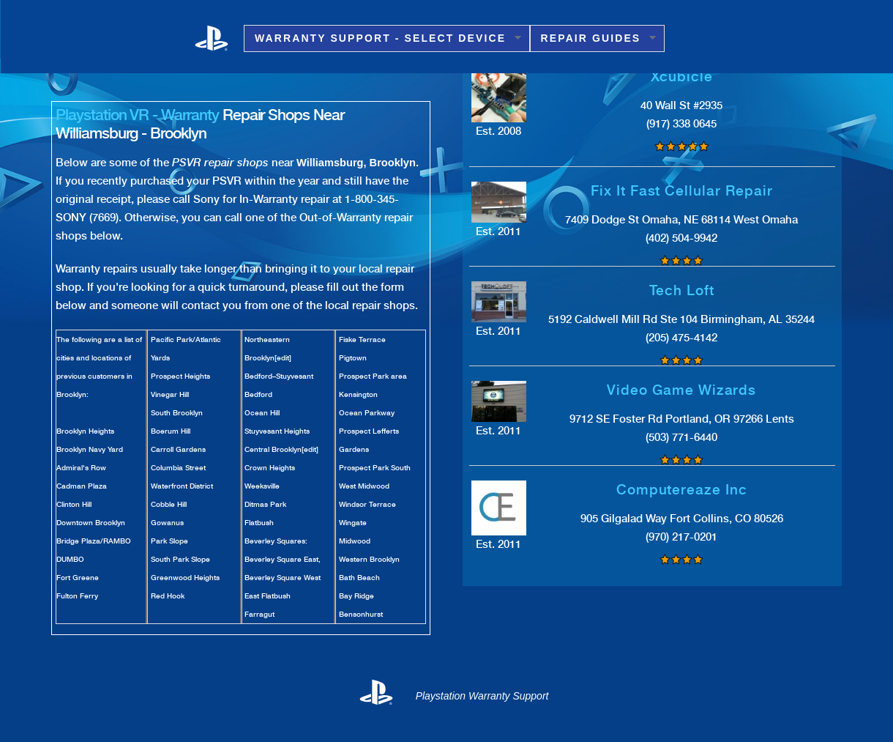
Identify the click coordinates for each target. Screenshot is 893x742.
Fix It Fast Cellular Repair (682, 190)
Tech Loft (682, 290)
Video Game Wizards (681, 390)
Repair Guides (593, 38)
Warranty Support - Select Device (382, 38)
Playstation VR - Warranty (137, 114)
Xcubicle (682, 76)
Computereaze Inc (681, 489)
